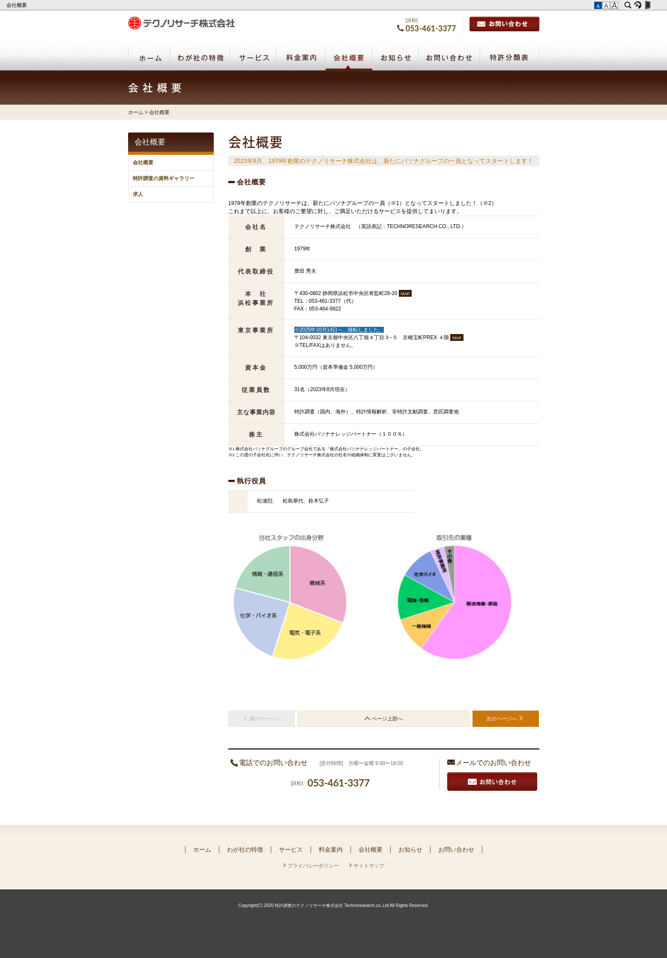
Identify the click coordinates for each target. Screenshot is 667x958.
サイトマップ (368, 866)
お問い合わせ (504, 24)
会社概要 (17, 5)
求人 (138, 194)
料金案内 (331, 849)
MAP (405, 293)
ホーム (136, 112)
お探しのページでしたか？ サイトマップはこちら (489, 736)
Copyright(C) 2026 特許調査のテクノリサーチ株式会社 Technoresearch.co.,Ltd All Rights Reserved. (333, 905)
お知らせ (410, 849)
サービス (291, 849)
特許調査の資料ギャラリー (163, 178)
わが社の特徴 (245, 849)
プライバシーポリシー (313, 866)
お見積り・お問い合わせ (492, 781)
